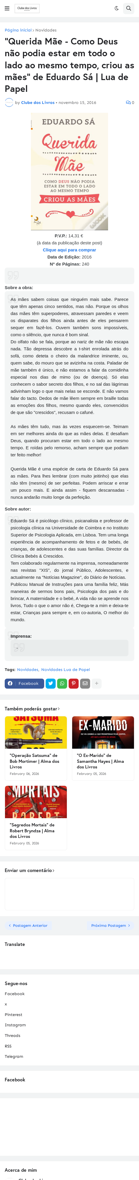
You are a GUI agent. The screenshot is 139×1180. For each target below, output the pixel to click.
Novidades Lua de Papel (65, 669)
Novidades (46, 30)
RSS (8, 1046)
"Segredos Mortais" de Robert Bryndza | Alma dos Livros (32, 830)
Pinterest (13, 1014)
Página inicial (18, 30)
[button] (7, 9)
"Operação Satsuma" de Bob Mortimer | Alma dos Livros (34, 761)
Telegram (14, 1056)
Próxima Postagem (108, 925)
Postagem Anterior (30, 925)
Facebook (14, 993)
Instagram (15, 1024)
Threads (12, 1035)
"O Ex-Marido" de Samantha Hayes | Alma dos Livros (100, 761)
